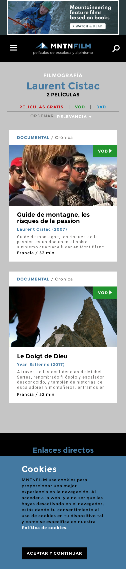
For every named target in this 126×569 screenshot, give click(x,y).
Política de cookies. (45, 527)
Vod (105, 151)
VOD (80, 106)
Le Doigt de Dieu (42, 356)
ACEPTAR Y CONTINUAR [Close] (54, 553)
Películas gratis (42, 106)
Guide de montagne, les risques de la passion (53, 218)
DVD (101, 106)
